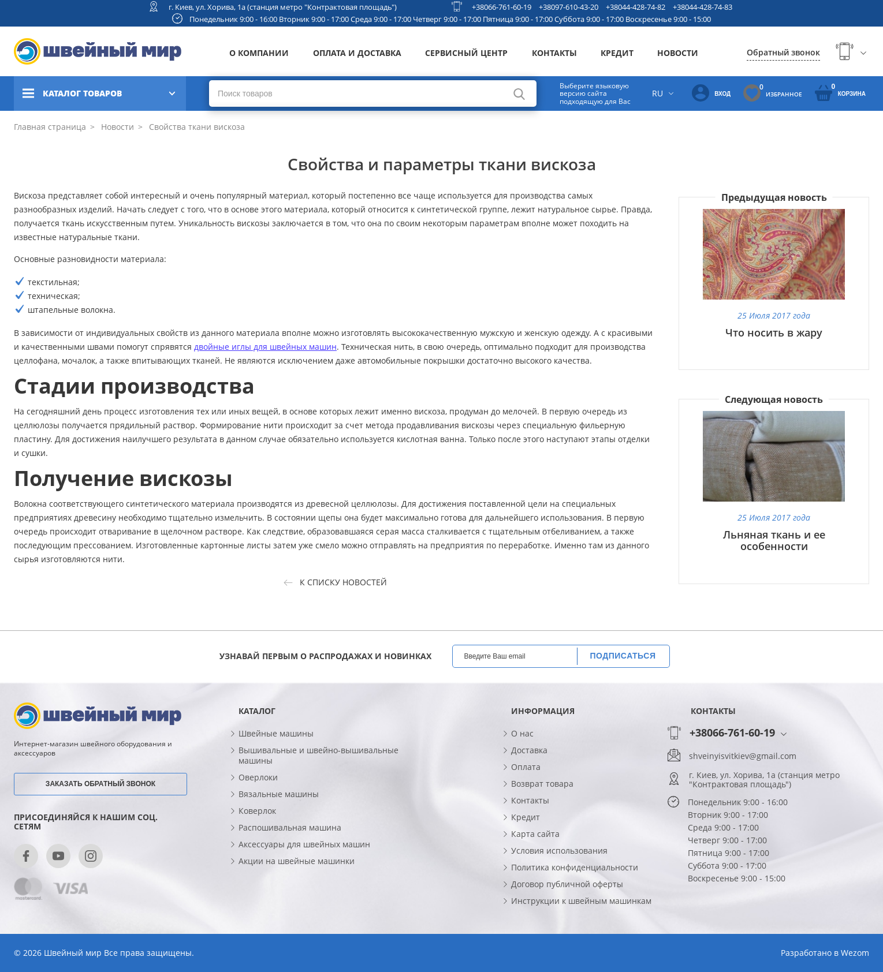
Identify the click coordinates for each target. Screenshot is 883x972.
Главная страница (50, 126)
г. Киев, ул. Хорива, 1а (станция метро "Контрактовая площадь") (283, 7)
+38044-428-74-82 (635, 7)
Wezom (855, 952)
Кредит (617, 52)
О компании (259, 52)
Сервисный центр (466, 52)
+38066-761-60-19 (501, 7)
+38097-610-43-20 (568, 7)
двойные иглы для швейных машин (265, 346)
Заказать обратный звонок (100, 784)
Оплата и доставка (357, 52)
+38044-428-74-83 (702, 7)
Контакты (554, 52)
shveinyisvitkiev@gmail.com (742, 756)
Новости (677, 52)
